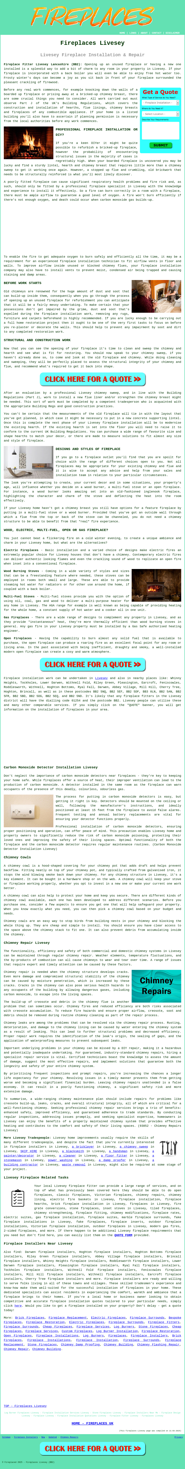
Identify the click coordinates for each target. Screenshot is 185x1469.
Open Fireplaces (18, 1335)
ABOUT (144, 33)
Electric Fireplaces (108, 1317)
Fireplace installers (122, 1279)
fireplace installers (28, 1146)
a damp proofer (112, 1160)
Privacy (179, 1437)
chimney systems (148, 951)
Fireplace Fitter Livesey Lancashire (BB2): (43, 64)
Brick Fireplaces (29, 1317)
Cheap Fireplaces (57, 1326)
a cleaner (67, 1155)
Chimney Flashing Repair (158, 1344)
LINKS (132, 33)
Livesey (101, 678)
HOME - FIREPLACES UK (92, 1423)
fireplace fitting (91, 1213)
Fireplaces (117, 1335)
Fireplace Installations (57, 1335)
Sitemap (6, 1437)
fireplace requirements (152, 1230)
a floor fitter (114, 1155)
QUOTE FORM (123, 1235)
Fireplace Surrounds (147, 1317)
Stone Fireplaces (153, 1326)
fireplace (133, 64)
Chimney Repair (16, 1349)
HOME (122, 33)
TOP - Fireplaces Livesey (25, 1406)
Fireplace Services (92, 1326)
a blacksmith (73, 1151)
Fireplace (12, 678)
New (43, 1437)
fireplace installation (79, 261)
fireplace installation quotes (76, 1301)
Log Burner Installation (117, 1331)
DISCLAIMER (173, 33)
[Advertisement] (92, 228)
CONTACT (157, 33)
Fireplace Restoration (45, 1322)
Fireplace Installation (97, 1340)
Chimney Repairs (69, 1437)
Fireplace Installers (149, 1335)
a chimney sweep (134, 1146)
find (17, 1252)
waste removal (74, 1164)
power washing (60, 1160)
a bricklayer (83, 1146)
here (18, 1305)
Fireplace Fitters (164, 1322)
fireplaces (21, 112)
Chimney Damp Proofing (80, 1344)
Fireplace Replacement (68, 1317)
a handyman (118, 1151)
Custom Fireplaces (77, 1331)
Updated (53, 1437)
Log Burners (124, 1326)
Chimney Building (118, 1344)
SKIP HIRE (28, 1151)
